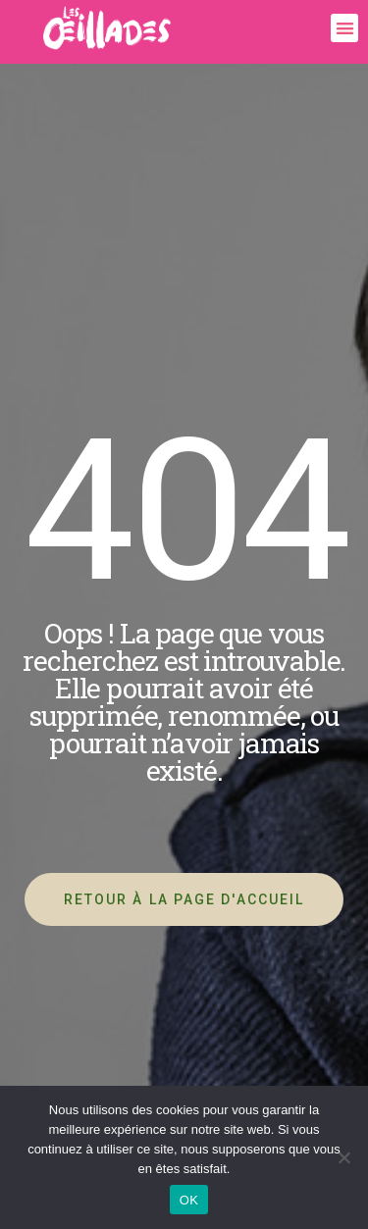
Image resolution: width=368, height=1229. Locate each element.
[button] (344, 28)
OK (189, 1200)
